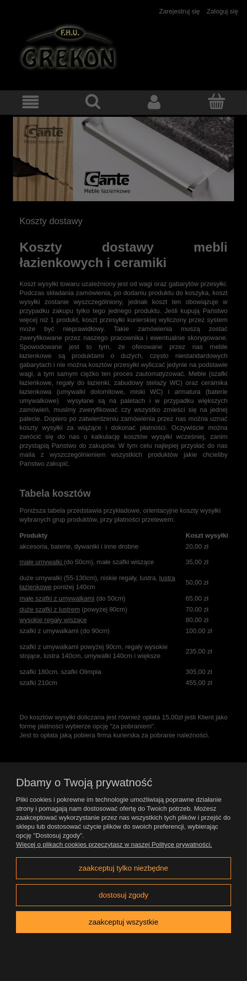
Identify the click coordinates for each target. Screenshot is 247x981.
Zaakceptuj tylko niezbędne (123, 868)
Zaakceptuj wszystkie (123, 922)
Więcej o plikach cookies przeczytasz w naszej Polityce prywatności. (114, 844)
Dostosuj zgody (124, 895)
